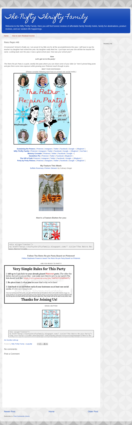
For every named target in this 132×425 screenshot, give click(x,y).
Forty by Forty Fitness (26, 161)
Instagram (48, 149)
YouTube (83, 151)
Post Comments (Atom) (22, 416)
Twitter (56, 149)
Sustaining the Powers (26, 149)
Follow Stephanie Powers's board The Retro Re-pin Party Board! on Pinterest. (51, 258)
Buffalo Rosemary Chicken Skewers (43, 168)
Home (6, 36)
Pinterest (40, 149)
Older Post (93, 411)
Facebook (63, 149)
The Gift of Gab (26, 158)
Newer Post (9, 411)
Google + (72, 149)
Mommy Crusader (35, 153)
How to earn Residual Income (23, 36)
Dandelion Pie (34, 156)
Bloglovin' (80, 149)
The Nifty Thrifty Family (46, 17)
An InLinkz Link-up (11, 340)
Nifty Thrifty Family (21, 151)
